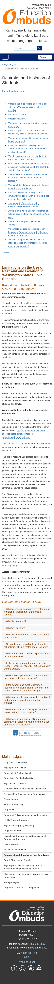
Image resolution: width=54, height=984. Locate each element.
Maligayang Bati (10, 64)
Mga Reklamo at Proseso (16, 783)
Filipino (43, 57)
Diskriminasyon (11, 799)
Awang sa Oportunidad (15, 849)
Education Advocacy (13, 804)
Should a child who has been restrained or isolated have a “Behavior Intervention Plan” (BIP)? (29, 214)
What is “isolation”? (17, 118)
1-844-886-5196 (29, 953)
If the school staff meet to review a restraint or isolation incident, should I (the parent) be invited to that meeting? (29, 166)
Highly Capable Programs (16, 820)
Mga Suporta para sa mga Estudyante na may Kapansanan (26, 875)
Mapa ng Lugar (27, 962)
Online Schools (11, 844)
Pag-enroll (9, 809)
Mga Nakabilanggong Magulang (19, 825)
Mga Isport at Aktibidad (15, 767)
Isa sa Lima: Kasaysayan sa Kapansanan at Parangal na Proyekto (25, 837)
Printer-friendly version (13, 91)
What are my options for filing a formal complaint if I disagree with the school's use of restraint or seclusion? (28, 195)
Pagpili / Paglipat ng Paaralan (18, 860)
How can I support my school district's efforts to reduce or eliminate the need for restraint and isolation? (27, 242)
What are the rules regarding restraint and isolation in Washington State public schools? (28, 107)
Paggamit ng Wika (12, 830)
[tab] (27, 612)
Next (7, 252)
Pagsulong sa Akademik (15, 762)
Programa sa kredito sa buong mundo (22, 887)
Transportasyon (11, 882)
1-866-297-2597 (36, 944)
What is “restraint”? (17, 114)
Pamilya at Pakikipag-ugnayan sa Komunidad (25, 815)
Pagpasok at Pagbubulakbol (17, 773)
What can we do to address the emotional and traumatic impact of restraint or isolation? (27, 177)
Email (27, 956)
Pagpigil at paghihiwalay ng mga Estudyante (27, 855)
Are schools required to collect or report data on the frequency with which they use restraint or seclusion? (28, 232)
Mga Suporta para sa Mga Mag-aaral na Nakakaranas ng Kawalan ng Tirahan (23, 867)
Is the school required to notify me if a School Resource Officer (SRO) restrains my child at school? (27, 148)
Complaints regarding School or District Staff (25, 788)
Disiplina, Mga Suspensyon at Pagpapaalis (24, 794)
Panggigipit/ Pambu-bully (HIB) (18, 778)
